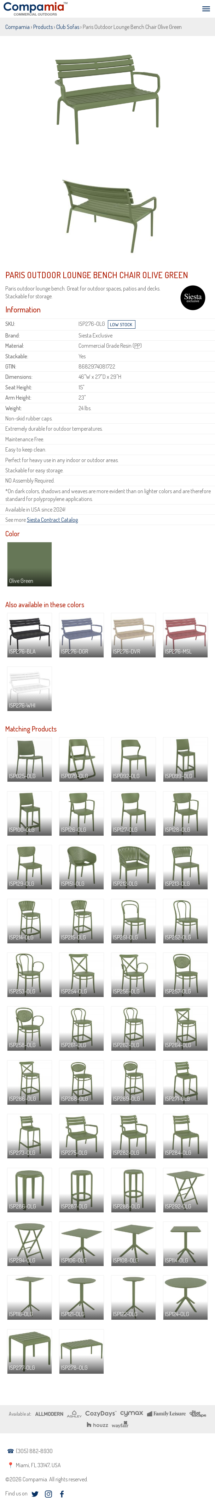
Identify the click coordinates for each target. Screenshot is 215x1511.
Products (43, 26)
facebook (62, 1494)
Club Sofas (67, 26)
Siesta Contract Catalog (52, 519)
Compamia (17, 26)
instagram (48, 1494)
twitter (35, 1494)
